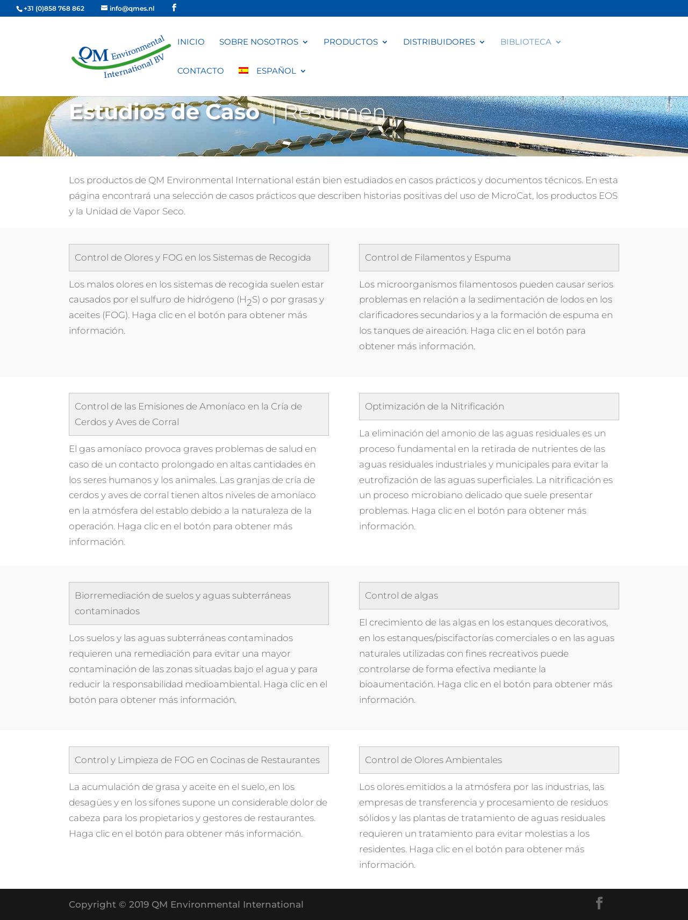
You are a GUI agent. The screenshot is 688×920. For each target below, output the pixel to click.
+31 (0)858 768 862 (54, 8)
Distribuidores (439, 42)
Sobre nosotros (258, 42)
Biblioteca (525, 42)
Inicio (191, 42)
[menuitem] (273, 81)
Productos (351, 42)
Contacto (200, 71)
